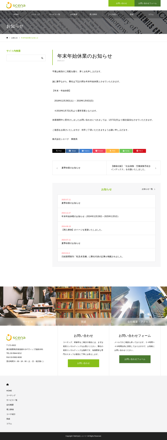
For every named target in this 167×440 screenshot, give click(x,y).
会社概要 (73, 14)
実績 (131, 14)
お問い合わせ (83, 363)
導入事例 (93, 14)
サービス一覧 (54, 14)
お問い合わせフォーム (134, 359)
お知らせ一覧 (147, 189)
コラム (151, 14)
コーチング (35, 14)
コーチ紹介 (112, 14)
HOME (16, 14)
